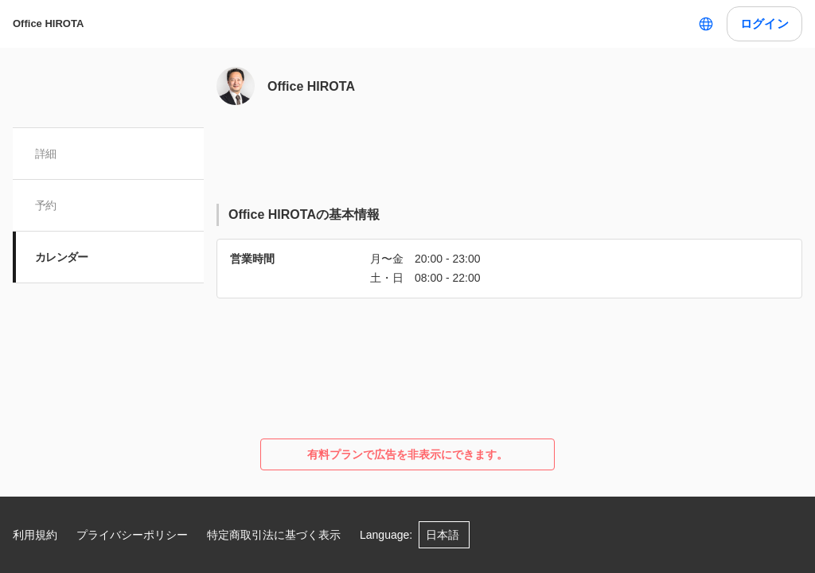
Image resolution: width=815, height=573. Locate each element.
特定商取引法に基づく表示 (274, 534)
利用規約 (35, 534)
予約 (46, 205)
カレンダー (61, 257)
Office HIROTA (48, 23)
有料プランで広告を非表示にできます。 (407, 454)
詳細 (46, 153)
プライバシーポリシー (132, 534)
